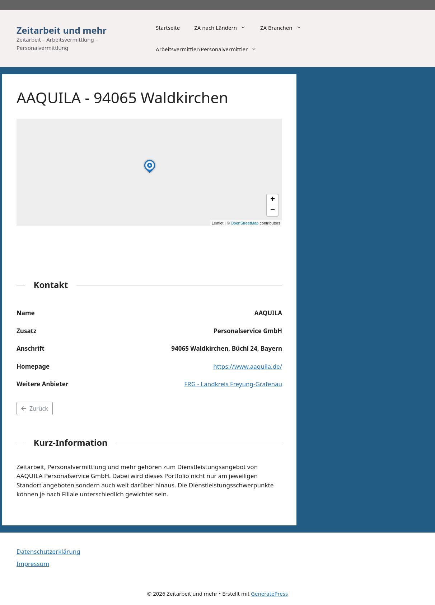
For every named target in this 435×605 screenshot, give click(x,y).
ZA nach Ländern (223, 27)
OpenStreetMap (245, 223)
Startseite (168, 27)
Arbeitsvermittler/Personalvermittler (210, 49)
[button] (149, 172)
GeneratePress (269, 593)
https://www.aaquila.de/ (247, 366)
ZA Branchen (284, 27)
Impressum (33, 563)
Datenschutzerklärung (48, 551)
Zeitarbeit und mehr (62, 30)
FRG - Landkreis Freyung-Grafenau (233, 384)
